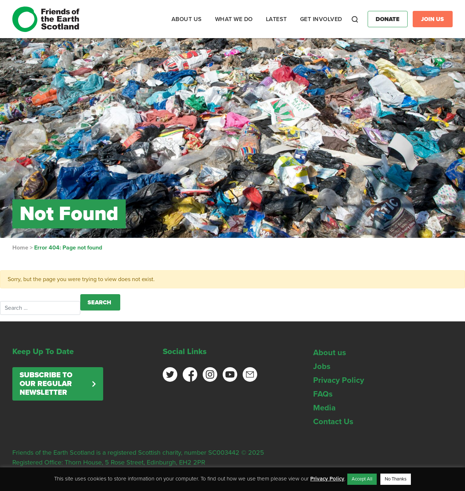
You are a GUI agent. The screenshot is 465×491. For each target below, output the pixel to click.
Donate (388, 19)
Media (324, 408)
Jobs (322, 366)
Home (20, 247)
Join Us (432, 19)
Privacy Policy (338, 380)
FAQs (323, 394)
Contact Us (333, 421)
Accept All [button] (362, 479)
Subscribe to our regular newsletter (46, 384)
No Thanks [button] (396, 479)
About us (329, 352)
